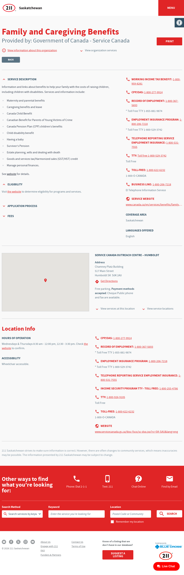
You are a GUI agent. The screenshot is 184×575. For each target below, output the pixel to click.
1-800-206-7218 (162, 184)
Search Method (11, 507)
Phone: (76, 481)
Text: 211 (107, 481)
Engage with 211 (49, 546)
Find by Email (170, 481)
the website (14, 191)
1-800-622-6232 (156, 170)
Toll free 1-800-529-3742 (151, 155)
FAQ (43, 550)
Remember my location (130, 522)
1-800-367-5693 (144, 347)
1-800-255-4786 (168, 388)
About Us (45, 542)
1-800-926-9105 (116, 397)
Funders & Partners (51, 554)
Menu (171, 8)
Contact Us (77, 542)
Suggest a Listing (118, 554)
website (11, 174)
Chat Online (139, 481)
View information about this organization (32, 50)
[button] (179, 22)
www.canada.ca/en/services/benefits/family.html (154, 204)
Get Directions (106, 281)
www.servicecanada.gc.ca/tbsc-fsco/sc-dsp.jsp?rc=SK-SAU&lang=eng (136, 432)
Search (168, 514)
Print (170, 41)
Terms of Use (78, 546)
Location (115, 507)
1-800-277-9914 (153, 92)
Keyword (53, 507)
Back (11, 59)
